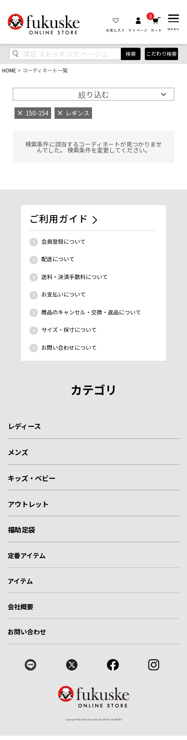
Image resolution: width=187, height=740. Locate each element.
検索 (131, 53)
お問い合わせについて (69, 347)
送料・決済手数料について (74, 277)
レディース (24, 426)
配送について (58, 259)
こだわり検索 (161, 53)
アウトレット (28, 504)
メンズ (18, 452)
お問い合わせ (27, 631)
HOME (9, 70)
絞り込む (93, 94)
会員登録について (63, 241)
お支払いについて (63, 294)
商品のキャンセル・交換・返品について (91, 312)
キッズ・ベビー (31, 478)
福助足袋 (21, 529)
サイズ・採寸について (69, 329)
